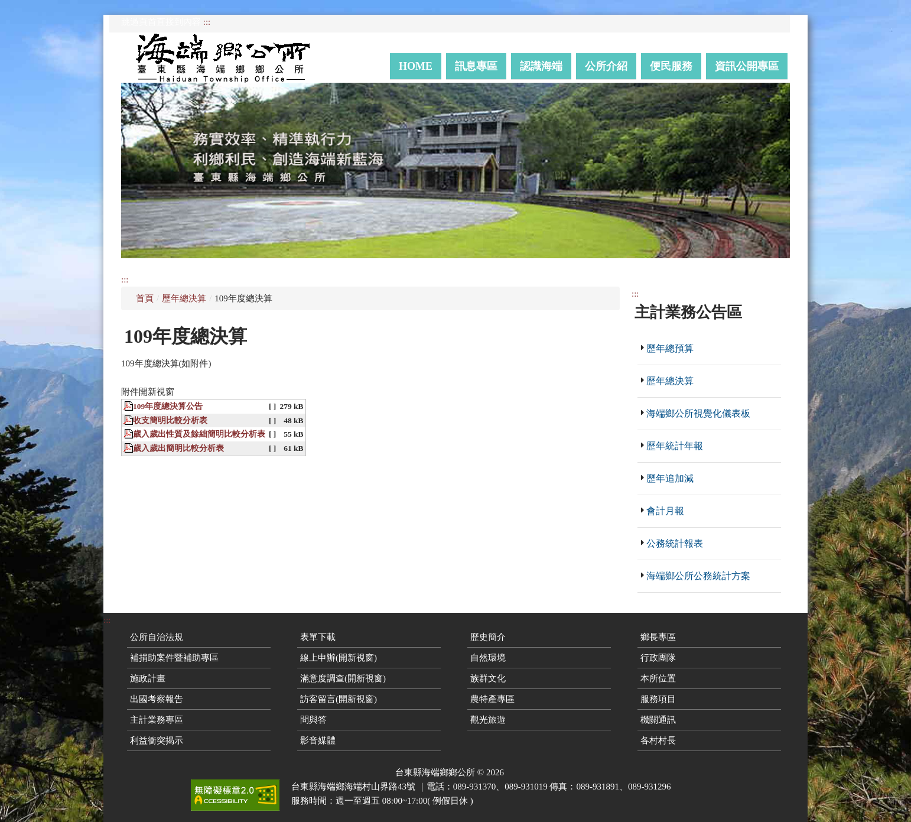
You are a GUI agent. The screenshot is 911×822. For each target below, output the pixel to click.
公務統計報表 (674, 543)
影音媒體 (318, 740)
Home (415, 66)
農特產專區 (492, 699)
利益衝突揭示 (156, 740)
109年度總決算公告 (168, 406)
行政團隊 (658, 657)
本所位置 (658, 678)
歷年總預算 (670, 348)
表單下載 (318, 637)
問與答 (313, 719)
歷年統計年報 (674, 446)
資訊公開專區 (747, 66)
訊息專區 (476, 66)
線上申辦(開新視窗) (338, 657)
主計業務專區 (156, 719)
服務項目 (658, 699)
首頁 (145, 298)
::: (207, 22)
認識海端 (541, 66)
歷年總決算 (184, 298)
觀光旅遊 (488, 719)
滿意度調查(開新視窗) (343, 678)
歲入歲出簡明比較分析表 (178, 448)
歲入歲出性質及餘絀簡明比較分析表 (199, 434)
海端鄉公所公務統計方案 (698, 576)
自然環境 (488, 657)
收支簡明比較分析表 (170, 420)
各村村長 (658, 740)
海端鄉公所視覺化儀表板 (698, 413)
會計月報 (665, 511)
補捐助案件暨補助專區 (174, 657)
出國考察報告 (156, 699)
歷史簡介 (488, 637)
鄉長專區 (658, 637)
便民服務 (671, 66)
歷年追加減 (670, 478)
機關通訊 (658, 719)
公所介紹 (606, 66)
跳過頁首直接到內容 (161, 22)
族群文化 (488, 678)
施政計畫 (147, 678)
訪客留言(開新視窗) (338, 699)
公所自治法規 (156, 637)
